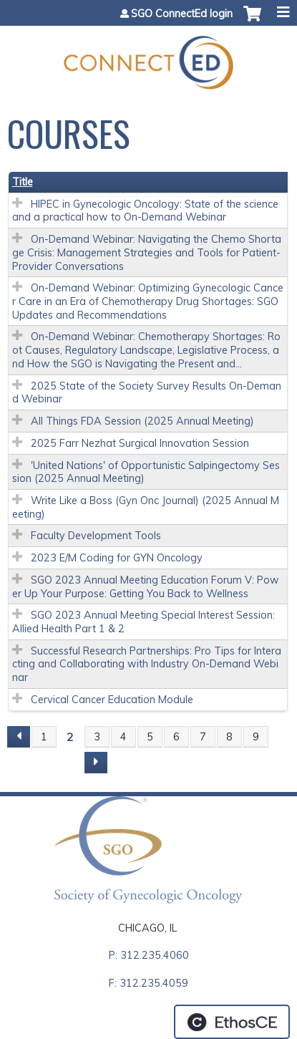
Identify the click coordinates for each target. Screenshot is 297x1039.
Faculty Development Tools (96, 535)
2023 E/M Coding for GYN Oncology (117, 557)
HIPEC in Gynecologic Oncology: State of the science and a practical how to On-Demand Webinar (145, 211)
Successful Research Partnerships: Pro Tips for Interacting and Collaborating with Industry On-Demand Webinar (146, 664)
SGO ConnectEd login (182, 14)
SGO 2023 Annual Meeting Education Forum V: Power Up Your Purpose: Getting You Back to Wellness (145, 587)
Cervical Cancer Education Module (112, 699)
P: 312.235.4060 (149, 955)
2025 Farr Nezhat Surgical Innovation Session (140, 443)
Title (22, 181)
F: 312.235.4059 (148, 983)
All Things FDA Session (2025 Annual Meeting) (142, 421)
